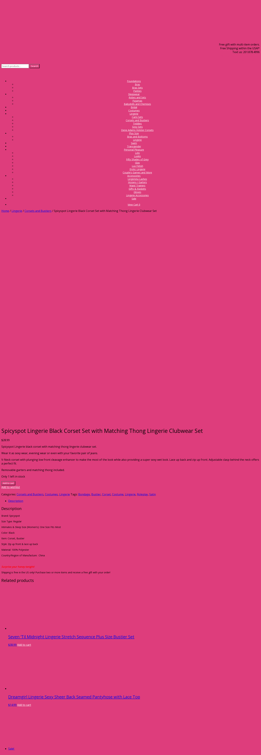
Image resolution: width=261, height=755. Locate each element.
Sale (134, 198)
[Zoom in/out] (2, 749)
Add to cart (8, 280)
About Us (43, 685)
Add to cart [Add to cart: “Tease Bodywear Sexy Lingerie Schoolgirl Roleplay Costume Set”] (33, 622)
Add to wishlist (10, 284)
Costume (118, 291)
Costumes (51, 291)
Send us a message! (49, 659)
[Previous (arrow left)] (2, 752)
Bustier (96, 291)
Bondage (84, 291)
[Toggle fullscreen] (6, 749)
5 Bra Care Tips (43, 730)
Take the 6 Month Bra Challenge (43, 726)
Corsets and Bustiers (38, 211)
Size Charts (43, 734)
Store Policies (42, 693)
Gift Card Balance (43, 700)
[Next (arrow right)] (6, 752)
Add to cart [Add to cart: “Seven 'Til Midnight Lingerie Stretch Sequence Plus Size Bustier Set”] (24, 442)
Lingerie (16, 211)
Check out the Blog (42, 738)
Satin (152, 291)
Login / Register (249, 59)
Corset (106, 291)
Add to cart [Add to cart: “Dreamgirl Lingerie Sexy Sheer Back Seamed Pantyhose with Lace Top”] (24, 502)
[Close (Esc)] (13, 749)
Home (5, 211)
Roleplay (142, 291)
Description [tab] (15, 298)
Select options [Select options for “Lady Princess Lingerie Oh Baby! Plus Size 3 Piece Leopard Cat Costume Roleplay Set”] (35, 562)
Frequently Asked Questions (43, 689)
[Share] (9, 749)
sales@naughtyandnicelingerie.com (237, 56)
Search (34, 66)
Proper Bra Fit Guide (43, 722)
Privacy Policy (145, 744)
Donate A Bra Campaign (42, 696)
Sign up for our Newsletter (42, 681)
